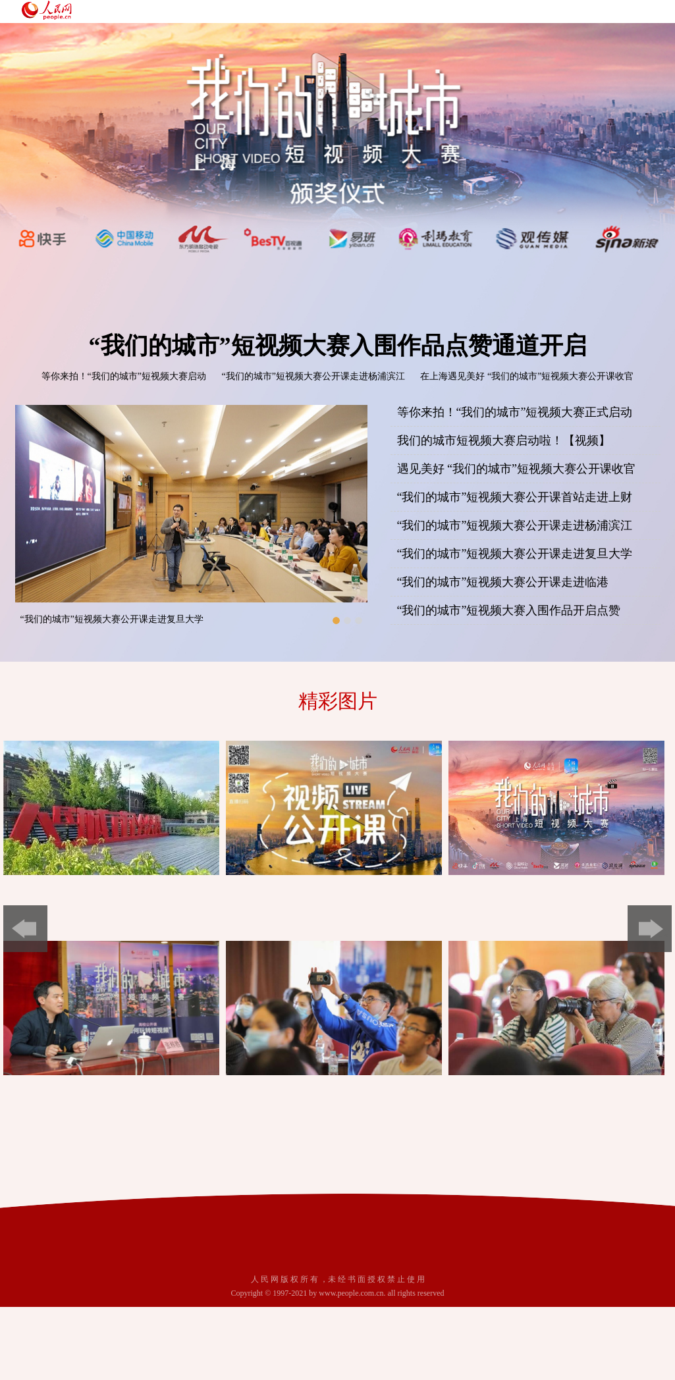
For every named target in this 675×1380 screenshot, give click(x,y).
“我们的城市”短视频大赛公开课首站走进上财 (515, 497)
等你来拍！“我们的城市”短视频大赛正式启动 (515, 412)
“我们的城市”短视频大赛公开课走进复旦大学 (111, 619)
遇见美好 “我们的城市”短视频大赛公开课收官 (516, 468)
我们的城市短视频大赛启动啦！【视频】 (503, 440)
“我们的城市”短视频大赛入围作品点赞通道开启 (338, 345)
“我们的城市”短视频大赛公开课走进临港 (503, 582)
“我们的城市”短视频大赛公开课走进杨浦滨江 (313, 376)
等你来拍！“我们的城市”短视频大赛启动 (123, 376)
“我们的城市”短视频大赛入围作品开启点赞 (509, 610)
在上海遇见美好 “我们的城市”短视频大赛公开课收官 (527, 376)
